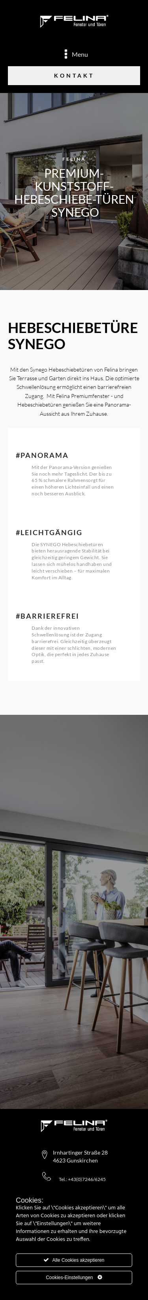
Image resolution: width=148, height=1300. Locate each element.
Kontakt (74, 75)
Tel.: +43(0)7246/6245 (82, 1179)
